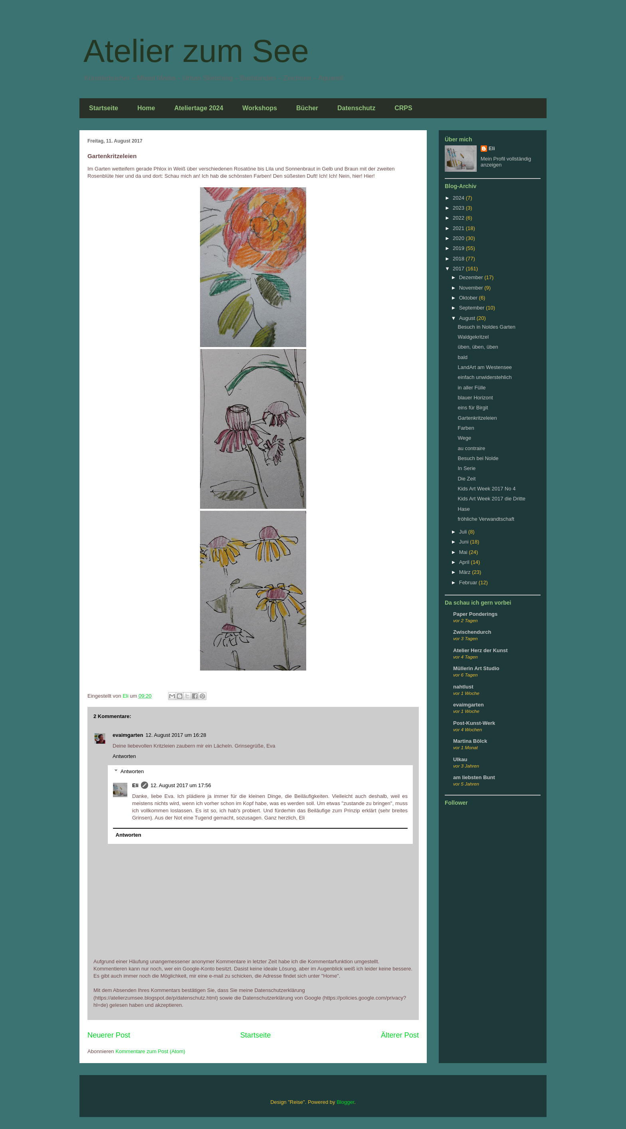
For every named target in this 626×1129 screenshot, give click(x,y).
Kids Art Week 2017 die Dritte (491, 499)
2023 (459, 208)
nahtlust (463, 687)
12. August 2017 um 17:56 (181, 785)
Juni (464, 542)
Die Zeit (466, 479)
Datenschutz (356, 108)
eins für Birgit (473, 408)
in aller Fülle (471, 388)
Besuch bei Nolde (478, 458)
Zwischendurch (472, 632)
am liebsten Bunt (474, 777)
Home (146, 108)
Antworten (124, 756)
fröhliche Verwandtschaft (486, 519)
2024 (459, 198)
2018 (459, 259)
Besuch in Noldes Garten (486, 327)
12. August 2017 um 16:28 (176, 735)
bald (463, 357)
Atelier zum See (196, 51)
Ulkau (460, 759)
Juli (463, 532)
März (465, 572)
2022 (459, 218)
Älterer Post (400, 1035)
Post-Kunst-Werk (474, 723)
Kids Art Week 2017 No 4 (486, 489)
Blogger (345, 1102)
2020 (459, 238)
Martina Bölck (470, 741)
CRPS (403, 108)
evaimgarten (128, 735)
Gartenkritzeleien (477, 418)
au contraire (471, 448)
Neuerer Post (108, 1035)
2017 (459, 269)
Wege (464, 438)
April (465, 562)
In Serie (466, 468)
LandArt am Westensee (485, 367)
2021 (459, 228)
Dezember (472, 277)
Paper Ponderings (475, 614)
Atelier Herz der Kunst (480, 650)
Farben (466, 428)
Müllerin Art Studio (476, 668)
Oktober (469, 298)
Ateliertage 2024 (198, 108)
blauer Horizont (475, 398)
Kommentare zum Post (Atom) (150, 1051)
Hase (464, 509)
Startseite (103, 108)
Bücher (307, 108)
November (472, 288)
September (472, 308)
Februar (469, 582)
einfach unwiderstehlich (484, 377)
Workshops (259, 108)
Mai (464, 552)
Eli (135, 785)
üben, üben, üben (478, 347)
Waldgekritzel (473, 337)
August (468, 318)
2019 (459, 248)
